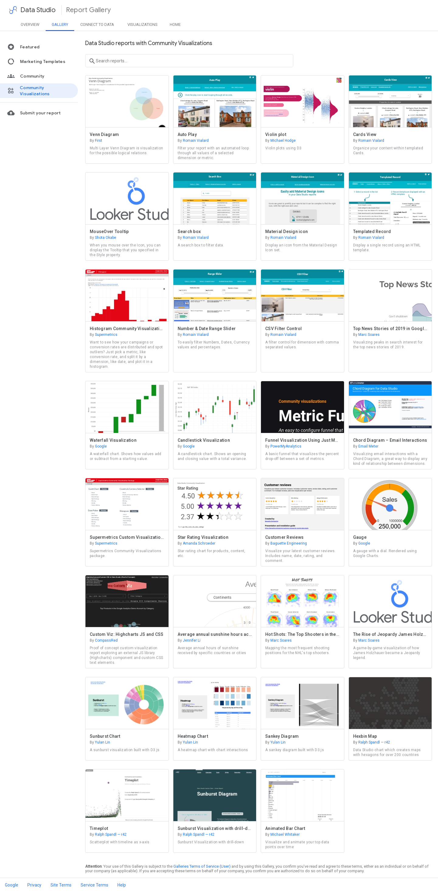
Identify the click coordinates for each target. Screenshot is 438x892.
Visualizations (142, 24)
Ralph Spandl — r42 (371, 742)
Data (97, 24)
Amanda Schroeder (196, 543)
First (96, 140)
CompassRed (104, 640)
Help (121, 885)
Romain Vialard (193, 140)
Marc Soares (366, 335)
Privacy (34, 885)
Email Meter (365, 446)
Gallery (60, 24)
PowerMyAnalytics (283, 446)
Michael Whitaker (282, 834)
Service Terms (94, 885)
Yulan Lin (100, 742)
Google (98, 446)
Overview (30, 24)
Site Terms (60, 885)
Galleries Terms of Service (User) (202, 866)
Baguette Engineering (286, 543)
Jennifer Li (189, 640)
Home (175, 24)
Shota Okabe (103, 237)
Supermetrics (103, 335)
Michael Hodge (280, 140)
